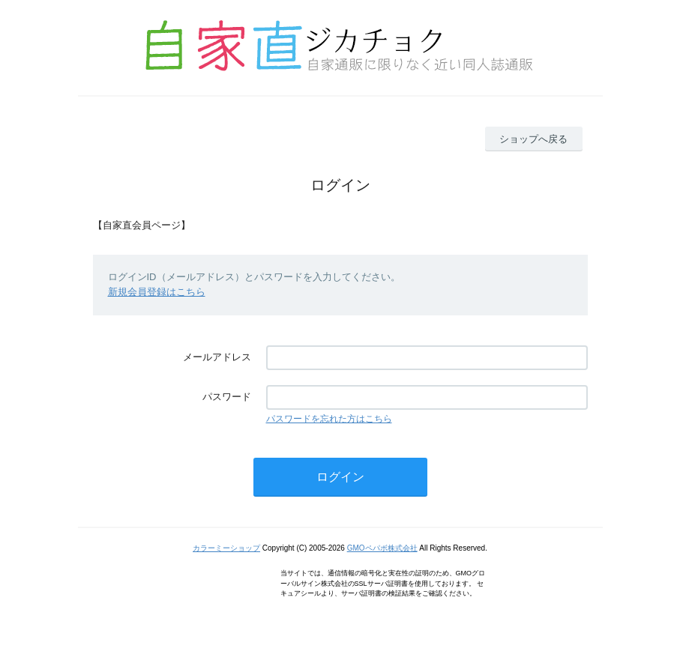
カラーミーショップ (226, 548)
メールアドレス (217, 357)
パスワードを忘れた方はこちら (329, 419)
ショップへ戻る (533, 139)
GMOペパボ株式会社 (382, 548)
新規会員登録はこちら (156, 291)
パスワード (226, 396)
